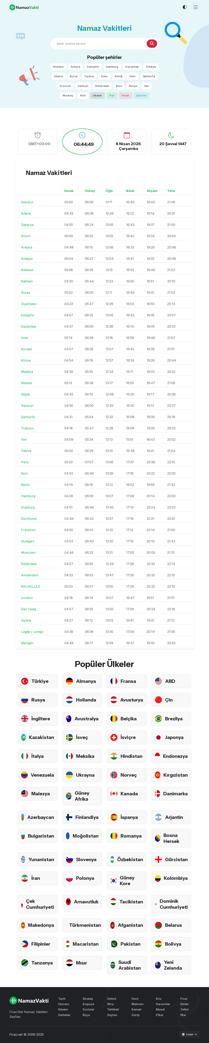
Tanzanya (42, 963)
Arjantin (174, 817)
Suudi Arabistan (129, 965)
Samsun (83, 85)
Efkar (160, 1015)
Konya (133, 85)
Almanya (86, 681)
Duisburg (28, 507)
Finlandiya (87, 817)
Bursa (73, 76)
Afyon (25, 236)
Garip (135, 1015)
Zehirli (111, 999)
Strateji (88, 999)
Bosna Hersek (171, 838)
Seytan (112, 1015)
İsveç (82, 737)
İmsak (125, 95)
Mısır (81, 963)
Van (146, 85)
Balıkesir (27, 270)
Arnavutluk (86, 902)
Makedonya (41, 925)
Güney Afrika (82, 796)
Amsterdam (29, 575)
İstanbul (58, 66)
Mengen (27, 643)
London (27, 598)
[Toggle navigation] (196, 7)
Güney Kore (127, 880)
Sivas (104, 76)
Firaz (184, 999)
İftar (112, 95)
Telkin (184, 1009)
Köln (83, 95)
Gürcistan (176, 859)
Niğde (25, 394)
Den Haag (28, 609)
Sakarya (27, 225)
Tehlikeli (113, 1009)
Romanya (131, 836)
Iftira (110, 1004)
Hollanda (86, 700)
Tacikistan (131, 902)
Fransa (128, 681)
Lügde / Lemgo (32, 632)
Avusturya (131, 700)
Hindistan (131, 756)
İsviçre (128, 737)
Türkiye (39, 681)
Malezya (40, 793)
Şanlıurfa (149, 76)
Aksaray (67, 95)
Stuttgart (27, 541)
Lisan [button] (188, 1034)
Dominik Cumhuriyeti (174, 904)
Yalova (26, 451)
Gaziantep (132, 66)
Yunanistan (41, 859)
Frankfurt (28, 530)
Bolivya (173, 944)
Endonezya (175, 756)
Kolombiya (176, 878)
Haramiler (163, 1004)
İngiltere (40, 719)
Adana (58, 76)
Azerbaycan (40, 817)
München (28, 553)
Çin (169, 700)
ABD (170, 681)
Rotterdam (102, 85)
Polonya (85, 878)
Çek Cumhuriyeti (40, 904)
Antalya (151, 66)
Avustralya (87, 719)
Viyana (89, 76)
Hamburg (112, 66)
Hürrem (63, 1004)
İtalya (37, 756)
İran (35, 878)
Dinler (184, 1004)
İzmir (133, 76)
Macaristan (86, 944)
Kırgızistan (176, 775)
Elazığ (119, 76)
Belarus (173, 925)
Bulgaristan (41, 836)
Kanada (129, 793)
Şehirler (141, 95)
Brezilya (174, 719)
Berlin (25, 485)
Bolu (119, 85)
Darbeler (64, 1015)
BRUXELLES (30, 586)
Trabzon (27, 428)
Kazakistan (41, 737)
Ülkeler (97, 95)
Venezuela (42, 775)
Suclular (89, 1009)
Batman (27, 281)
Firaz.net (15, 1034)
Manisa (26, 383)
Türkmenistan (85, 925)
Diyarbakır (29, 304)
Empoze (88, 1004)
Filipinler (40, 944)
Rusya (38, 700)
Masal (160, 1009)
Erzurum (65, 85)
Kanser (137, 1009)
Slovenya (86, 859)
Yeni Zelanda (173, 965)
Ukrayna (85, 775)
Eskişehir (93, 66)
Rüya (86, 1015)
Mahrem (138, 1004)
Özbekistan (130, 859)
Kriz (159, 999)
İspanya (129, 817)
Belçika (129, 719)
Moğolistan (86, 836)
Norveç (129, 775)
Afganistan (130, 925)
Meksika (85, 756)
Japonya (174, 737)
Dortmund (28, 519)
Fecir (135, 999)
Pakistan (130, 944)
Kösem (63, 1009)
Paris (25, 462)
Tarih (62, 999)
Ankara (75, 66)
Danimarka (175, 793)
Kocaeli (26, 349)
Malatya (27, 372)
